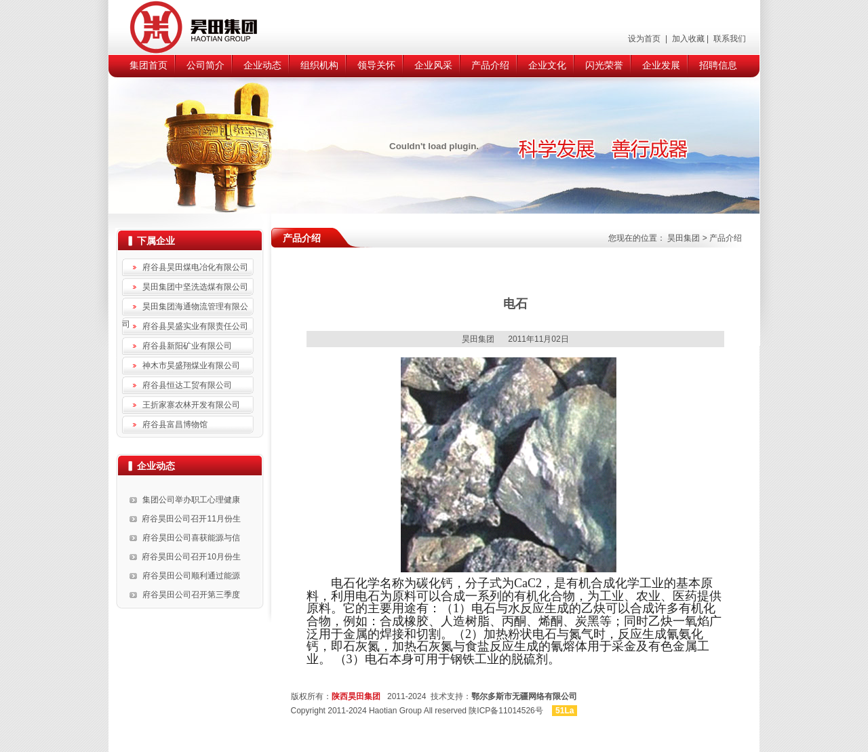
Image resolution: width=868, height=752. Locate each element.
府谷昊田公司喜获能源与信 (191, 537)
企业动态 (262, 65)
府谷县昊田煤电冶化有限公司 (195, 267)
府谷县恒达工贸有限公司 (187, 385)
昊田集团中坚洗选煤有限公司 (195, 287)
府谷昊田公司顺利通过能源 (191, 575)
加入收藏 (686, 38)
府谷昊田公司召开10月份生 (191, 556)
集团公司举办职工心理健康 (191, 499)
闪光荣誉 (604, 65)
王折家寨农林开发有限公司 (191, 405)
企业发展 (661, 65)
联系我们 (728, 38)
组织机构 (319, 65)
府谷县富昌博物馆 (175, 424)
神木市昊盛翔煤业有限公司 (191, 365)
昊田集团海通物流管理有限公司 (185, 308)
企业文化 (547, 65)
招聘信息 (718, 65)
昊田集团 (683, 238)
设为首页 (645, 38)
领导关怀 (376, 65)
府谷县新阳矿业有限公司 (187, 346)
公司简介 (205, 65)
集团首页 (148, 65)
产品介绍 (490, 65)
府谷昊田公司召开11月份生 (191, 518)
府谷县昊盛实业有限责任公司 (195, 326)
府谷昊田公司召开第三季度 (191, 594)
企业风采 (433, 65)
